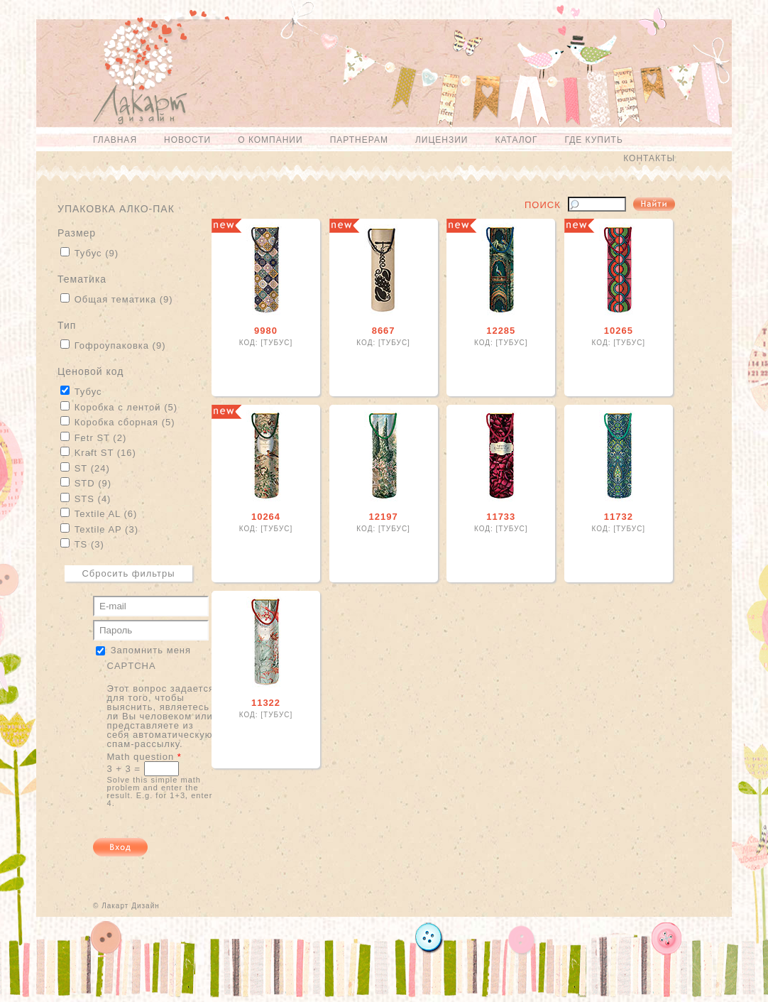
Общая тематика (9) (124, 299)
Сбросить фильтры (128, 573)
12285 (500, 330)
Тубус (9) (97, 253)
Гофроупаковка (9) (120, 345)
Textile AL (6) (106, 513)
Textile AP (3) (106, 529)
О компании (270, 140)
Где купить (593, 140)
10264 (265, 516)
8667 (383, 330)
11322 (265, 702)
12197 (383, 516)
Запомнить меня (151, 649)
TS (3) (89, 544)
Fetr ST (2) (101, 437)
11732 (618, 516)
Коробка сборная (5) (125, 422)
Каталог (516, 140)
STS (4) (93, 499)
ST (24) (92, 468)
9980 (266, 330)
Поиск (543, 205)
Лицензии (441, 140)
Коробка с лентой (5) (126, 407)
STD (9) (93, 483)
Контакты (649, 158)
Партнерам (359, 140)
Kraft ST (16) (105, 452)
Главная (115, 140)
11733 (500, 516)
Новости (187, 140)
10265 (618, 330)
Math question (144, 756)
